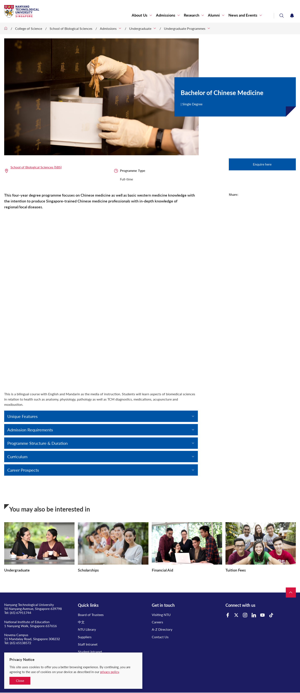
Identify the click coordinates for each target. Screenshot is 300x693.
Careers (157, 622)
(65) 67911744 (20, 613)
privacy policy (109, 672)
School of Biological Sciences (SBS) (36, 167)
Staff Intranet (88, 644)
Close (20, 681)
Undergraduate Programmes (184, 28)
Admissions (165, 15)
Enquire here (262, 164)
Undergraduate (140, 28)
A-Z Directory (162, 629)
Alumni (214, 15)
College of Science (28, 28)
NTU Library (87, 629)
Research (191, 15)
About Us (139, 15)
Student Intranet (90, 652)
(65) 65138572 (20, 643)
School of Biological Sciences (71, 28)
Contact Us (160, 637)
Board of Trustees (91, 615)
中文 (81, 622)
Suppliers (84, 637)
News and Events (242, 15)
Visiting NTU (161, 615)
